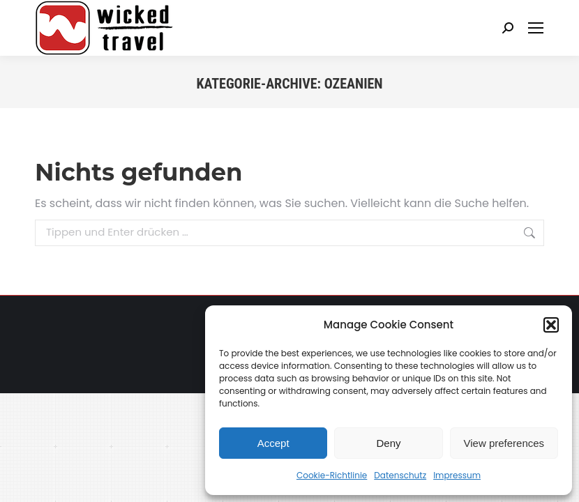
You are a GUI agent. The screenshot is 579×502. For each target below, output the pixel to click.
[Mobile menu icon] (535, 28)
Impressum (457, 475)
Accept (273, 443)
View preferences (504, 443)
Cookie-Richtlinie (331, 475)
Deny (388, 443)
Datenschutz (400, 475)
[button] (551, 325)
